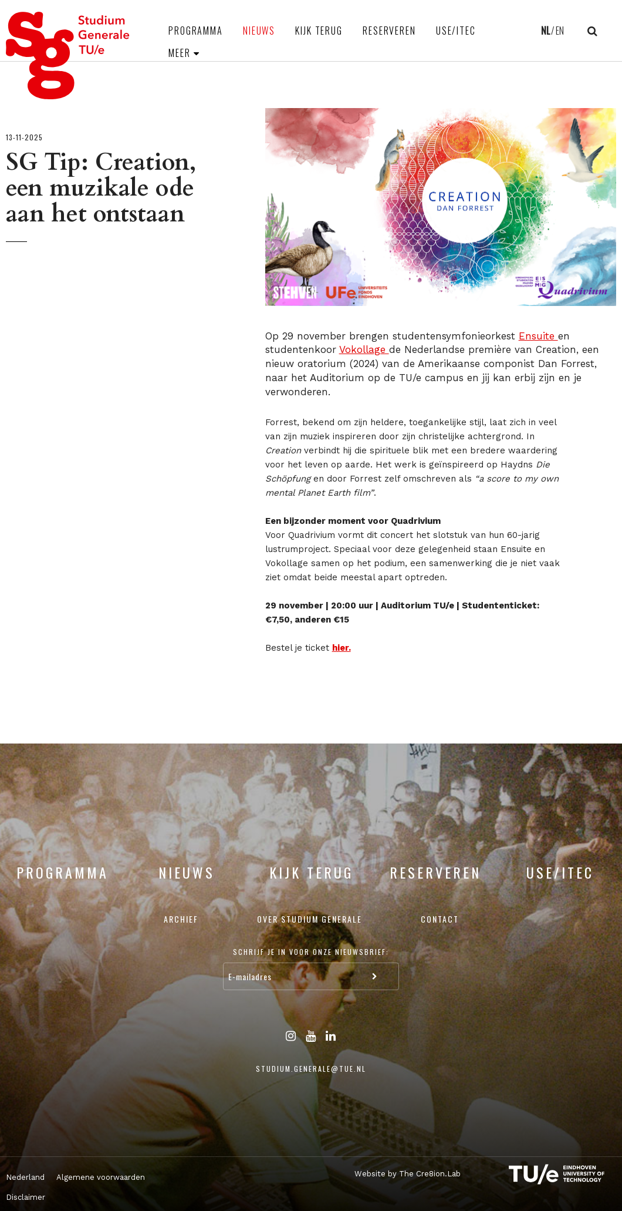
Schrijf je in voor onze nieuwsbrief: (311, 952)
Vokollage (364, 349)
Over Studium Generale (309, 919)
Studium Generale (68, 55)
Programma (195, 30)
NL (545, 30)
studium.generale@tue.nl (311, 1069)
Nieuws (259, 30)
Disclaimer (25, 1197)
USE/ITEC (456, 30)
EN (560, 30)
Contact (440, 919)
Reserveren (389, 30)
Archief (181, 919)
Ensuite (538, 336)
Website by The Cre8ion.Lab (407, 1173)
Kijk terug (319, 30)
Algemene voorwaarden (100, 1177)
